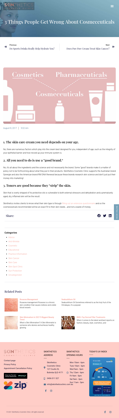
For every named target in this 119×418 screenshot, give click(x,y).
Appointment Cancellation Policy (18, 368)
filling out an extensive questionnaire (78, 203)
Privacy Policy (10, 364)
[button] (112, 6)
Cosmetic (12, 245)
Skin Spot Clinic (15, 266)
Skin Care (12, 262)
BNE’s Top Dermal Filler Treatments (91, 317)
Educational (13, 250)
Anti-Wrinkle (13, 241)
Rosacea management (29, 299)
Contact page (9, 360)
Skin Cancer (13, 258)
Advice (11, 237)
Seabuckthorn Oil (68, 299)
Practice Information (17, 254)
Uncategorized (15, 275)
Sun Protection (15, 271)
